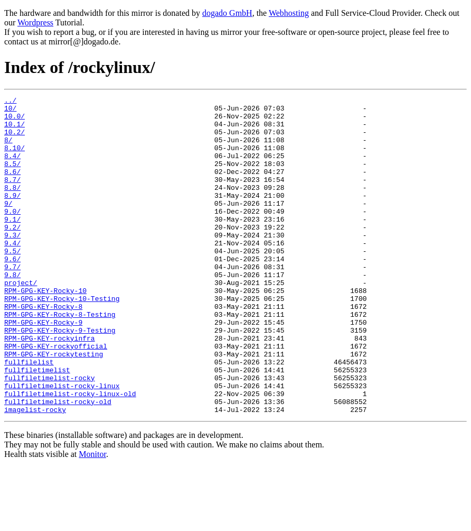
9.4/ (12, 273)
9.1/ (12, 244)
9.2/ (12, 254)
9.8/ (12, 311)
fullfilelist (29, 415)
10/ (10, 111)
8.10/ (14, 158)
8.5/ (12, 177)
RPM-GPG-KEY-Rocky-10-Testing (61, 339)
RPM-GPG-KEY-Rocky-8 (43, 349)
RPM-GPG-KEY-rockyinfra (49, 387)
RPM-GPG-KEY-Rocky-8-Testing (60, 358)
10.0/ (14, 120)
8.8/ (12, 206)
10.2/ (14, 139)
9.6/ (12, 292)
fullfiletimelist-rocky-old (57, 463)
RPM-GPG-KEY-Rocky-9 (43, 368)
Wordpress (35, 22)
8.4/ (12, 168)
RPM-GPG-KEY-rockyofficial (55, 396)
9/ (8, 225)
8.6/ (12, 187)
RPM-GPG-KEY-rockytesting (53, 406)
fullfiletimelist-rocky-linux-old (70, 454)
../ (10, 101)
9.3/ (12, 263)
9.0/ (12, 235)
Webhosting (289, 12)
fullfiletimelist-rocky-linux (61, 444)
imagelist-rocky (35, 473)
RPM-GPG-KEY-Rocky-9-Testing (60, 377)
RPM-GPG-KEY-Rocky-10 (45, 330)
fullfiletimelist (37, 425)
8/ (8, 149)
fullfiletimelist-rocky (49, 435)
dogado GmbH (227, 12)
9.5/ (12, 282)
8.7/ (12, 197)
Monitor (92, 517)
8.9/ (12, 216)
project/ (20, 320)
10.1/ (14, 130)
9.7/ (12, 301)
